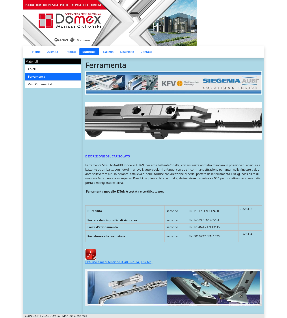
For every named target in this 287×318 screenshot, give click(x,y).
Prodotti (70, 52)
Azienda (52, 52)
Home (36, 52)
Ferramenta (36, 77)
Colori (32, 69)
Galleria (108, 52)
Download (127, 52)
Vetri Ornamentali (40, 84)
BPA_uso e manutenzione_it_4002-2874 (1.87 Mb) (118, 262)
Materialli (89, 52)
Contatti (146, 52)
